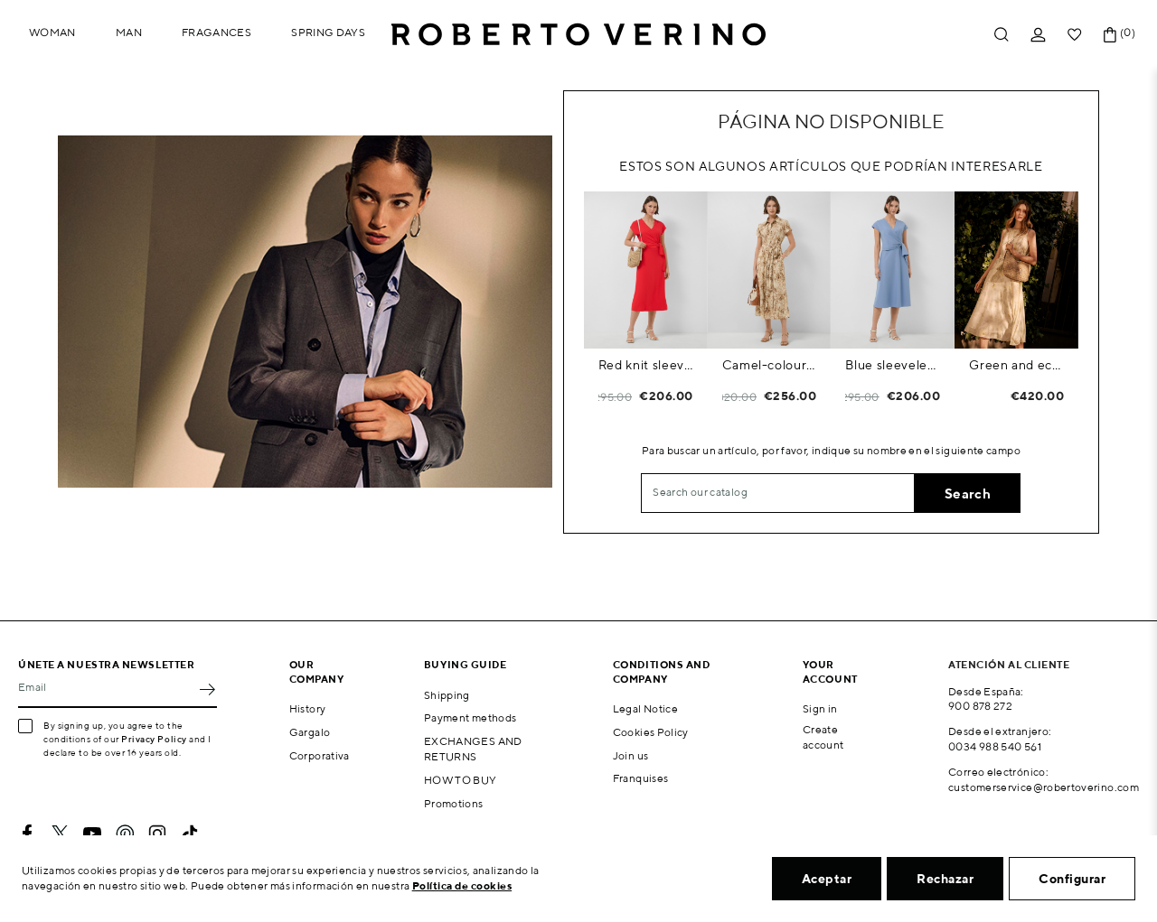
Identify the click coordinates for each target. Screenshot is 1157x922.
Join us (631, 755)
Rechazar (945, 878)
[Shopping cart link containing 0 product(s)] (1110, 34)
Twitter (60, 833)
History (307, 708)
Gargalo (310, 732)
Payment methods (470, 717)
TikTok (190, 833)
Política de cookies (462, 885)
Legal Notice (645, 708)
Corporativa (319, 755)
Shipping (447, 695)
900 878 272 (980, 705)
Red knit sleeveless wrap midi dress (645, 365)
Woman (52, 32)
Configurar (1072, 878)
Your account (830, 671)
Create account (823, 736)
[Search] (777, 493)
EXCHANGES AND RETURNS (473, 748)
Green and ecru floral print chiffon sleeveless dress (1016, 365)
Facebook (27, 833)
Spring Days (328, 32)
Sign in (820, 708)
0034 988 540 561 (994, 746)
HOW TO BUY (460, 780)
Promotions (454, 803)
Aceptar (827, 878)
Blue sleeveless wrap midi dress (892, 365)
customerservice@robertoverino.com (1043, 787)
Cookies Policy (651, 732)
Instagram (157, 833)
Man (129, 32)
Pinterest (125, 833)
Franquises (641, 778)
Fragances (216, 32)
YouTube (92, 833)
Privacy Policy (154, 738)
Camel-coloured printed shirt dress (769, 365)
